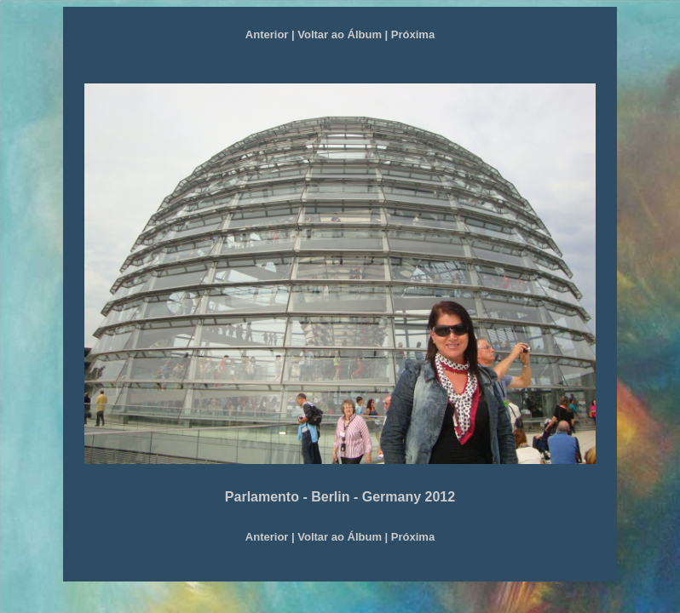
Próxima (413, 34)
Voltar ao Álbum (339, 34)
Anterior (267, 34)
